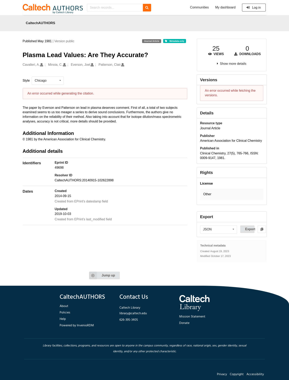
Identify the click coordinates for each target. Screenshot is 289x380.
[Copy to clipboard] (262, 229)
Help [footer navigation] (63, 319)
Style (26, 80)
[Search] (147, 7)
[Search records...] (115, 7)
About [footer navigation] (64, 306)
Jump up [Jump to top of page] (102, 275)
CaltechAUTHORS (40, 23)
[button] (231, 194)
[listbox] (48, 81)
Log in (253, 7)
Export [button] (249, 229)
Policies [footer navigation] (65, 312)
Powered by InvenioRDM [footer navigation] (77, 325)
